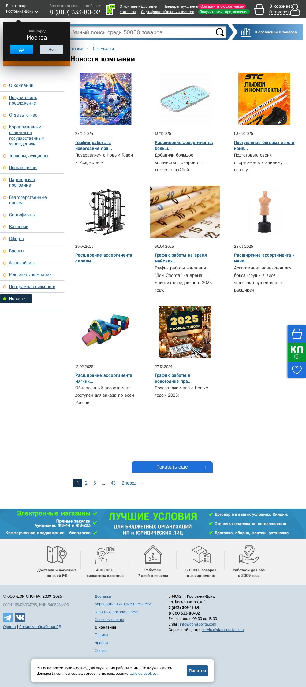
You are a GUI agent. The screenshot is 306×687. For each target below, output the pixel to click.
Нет (51, 49)
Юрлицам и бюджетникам (222, 6)
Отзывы (101, 635)
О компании (130, 6)
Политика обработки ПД (40, 627)
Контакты (128, 12)
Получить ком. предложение (224, 12)
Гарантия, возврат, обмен (117, 612)
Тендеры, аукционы (181, 6)
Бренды (101, 642)
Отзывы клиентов (179, 12)
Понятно (197, 670)
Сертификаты (152, 12)
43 (113, 483)
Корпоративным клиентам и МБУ (123, 604)
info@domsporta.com (198, 624)
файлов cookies (143, 673)
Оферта (9, 627)
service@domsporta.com (223, 630)
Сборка (101, 650)
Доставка (149, 6)
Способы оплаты (109, 620)
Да (21, 49)
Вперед (129, 483)
